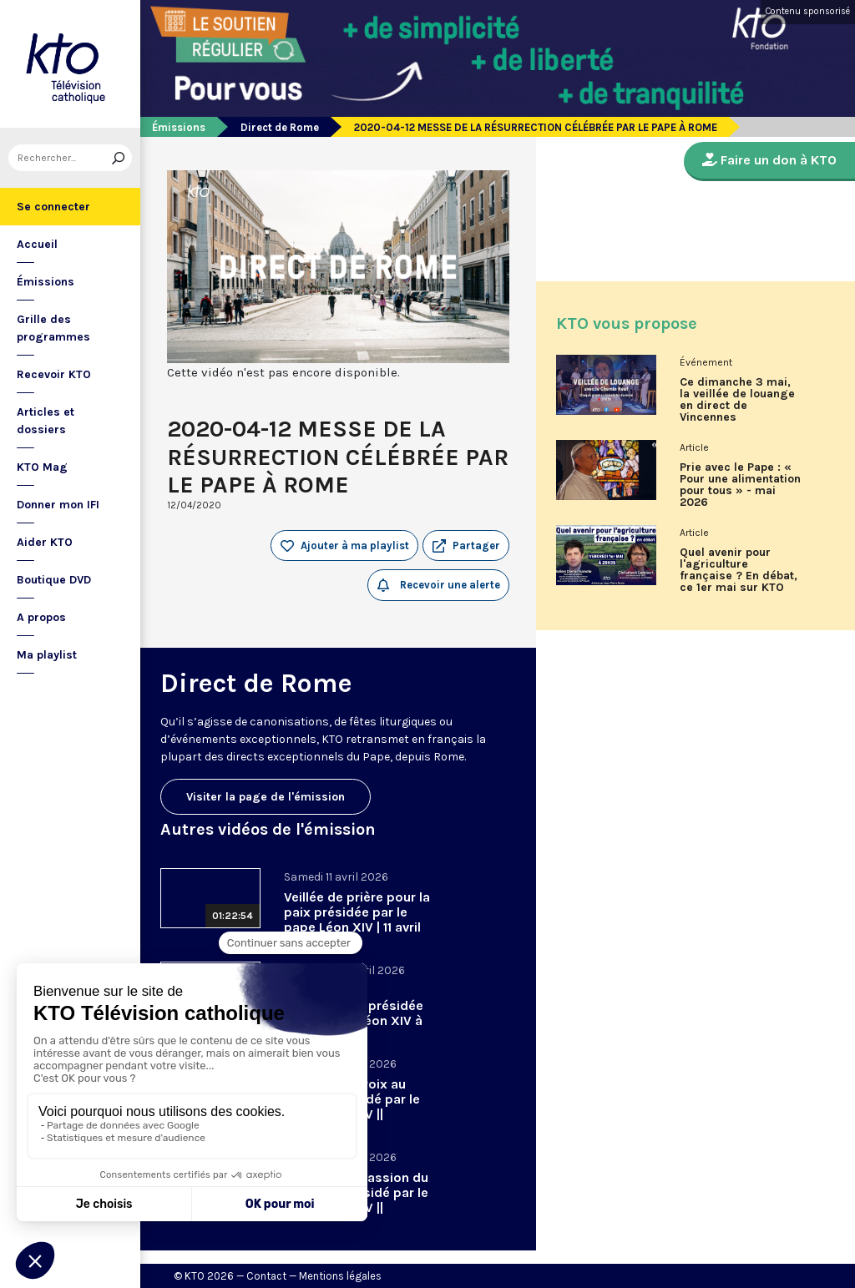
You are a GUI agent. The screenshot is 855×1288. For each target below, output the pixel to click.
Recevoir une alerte (438, 585)
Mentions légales (340, 1276)
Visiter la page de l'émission (265, 797)
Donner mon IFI (58, 505)
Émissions (45, 282)
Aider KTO (45, 542)
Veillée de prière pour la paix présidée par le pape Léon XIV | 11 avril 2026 (357, 919)
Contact (266, 1276)
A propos (41, 617)
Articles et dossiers (45, 421)
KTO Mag (42, 467)
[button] (465, 546)
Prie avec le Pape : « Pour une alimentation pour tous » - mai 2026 (740, 485)
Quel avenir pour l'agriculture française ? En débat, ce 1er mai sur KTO (738, 570)
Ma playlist (47, 655)
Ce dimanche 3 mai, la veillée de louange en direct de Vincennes (737, 399)
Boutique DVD (54, 580)
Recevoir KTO (54, 374)
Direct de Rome (279, 127)
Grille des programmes (53, 328)
